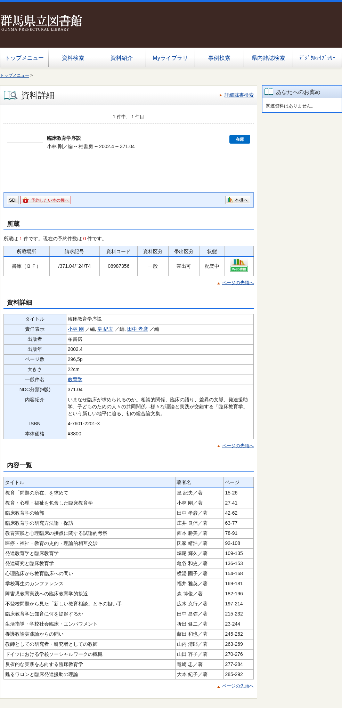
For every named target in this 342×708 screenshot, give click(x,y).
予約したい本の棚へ (50, 200)
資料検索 (73, 58)
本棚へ (241, 200)
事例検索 (219, 58)
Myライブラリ (170, 58)
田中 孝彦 (137, 329)
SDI (13, 200)
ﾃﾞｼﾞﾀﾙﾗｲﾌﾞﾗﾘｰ (317, 58)
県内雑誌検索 (268, 58)
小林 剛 (76, 329)
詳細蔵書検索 (239, 95)
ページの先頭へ (238, 282)
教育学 (75, 379)
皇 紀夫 (105, 329)
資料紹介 (122, 58)
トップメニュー (24, 58)
